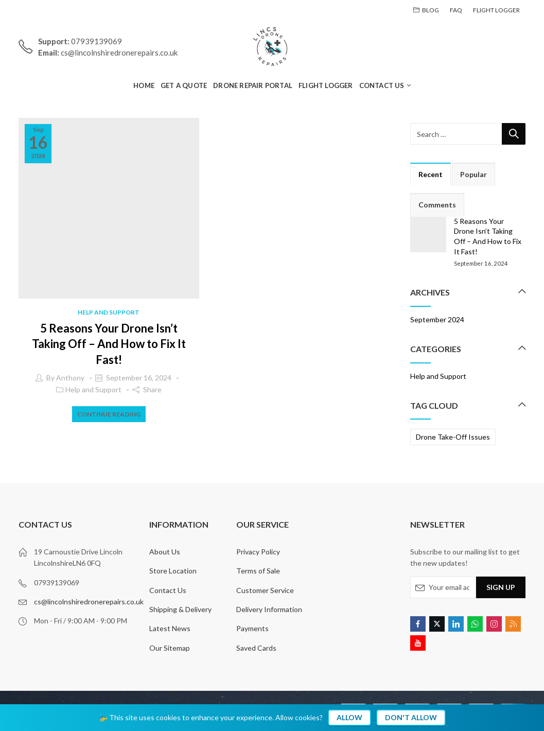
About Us (164, 551)
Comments (437, 204)
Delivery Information (269, 609)
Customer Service (265, 590)
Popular (473, 174)
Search (513, 134)
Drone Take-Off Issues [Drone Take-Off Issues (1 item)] (453, 436)
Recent (430, 174)
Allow (349, 717)
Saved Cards (256, 647)
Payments (252, 628)
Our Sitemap (169, 647)
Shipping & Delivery (180, 609)
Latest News (169, 628)
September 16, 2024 (138, 377)
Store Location (173, 570)
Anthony (70, 377)
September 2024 (437, 319)
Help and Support (108, 312)
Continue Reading (109, 414)
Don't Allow (411, 717)
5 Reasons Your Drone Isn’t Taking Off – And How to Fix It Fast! (109, 344)
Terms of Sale (258, 570)
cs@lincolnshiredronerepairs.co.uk (89, 601)
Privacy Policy (258, 551)
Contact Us (167, 590)
